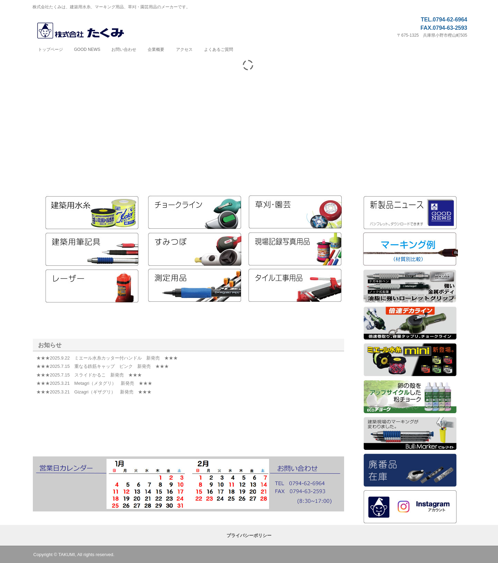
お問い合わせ (123, 49)
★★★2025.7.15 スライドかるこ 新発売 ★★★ (89, 375)
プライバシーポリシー (249, 535)
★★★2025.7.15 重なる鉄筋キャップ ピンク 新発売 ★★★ (102, 366)
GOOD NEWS (87, 49)
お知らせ (50, 345)
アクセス (184, 49)
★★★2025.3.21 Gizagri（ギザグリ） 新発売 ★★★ (93, 391)
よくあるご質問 (218, 49)
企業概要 (156, 49)
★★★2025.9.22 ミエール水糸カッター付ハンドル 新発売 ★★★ (107, 358)
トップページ (50, 49)
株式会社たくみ (88, 31)
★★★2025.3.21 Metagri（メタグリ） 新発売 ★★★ (94, 383)
